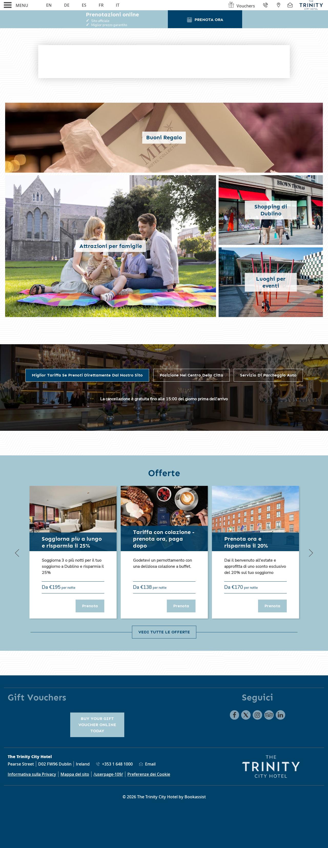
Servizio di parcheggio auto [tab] (268, 375)
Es (84, 5)
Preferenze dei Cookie (148, 774)
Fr (101, 5)
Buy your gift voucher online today (97, 724)
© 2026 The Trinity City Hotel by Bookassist (164, 797)
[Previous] (17, 553)
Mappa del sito (74, 774)
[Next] (311, 553)
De (66, 5)
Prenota (93, 605)
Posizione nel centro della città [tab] (191, 375)
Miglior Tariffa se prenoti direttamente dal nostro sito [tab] (87, 375)
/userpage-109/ (108, 774)
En (49, 5)
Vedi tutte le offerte (164, 632)
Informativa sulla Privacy (32, 774)
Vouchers (241, 6)
